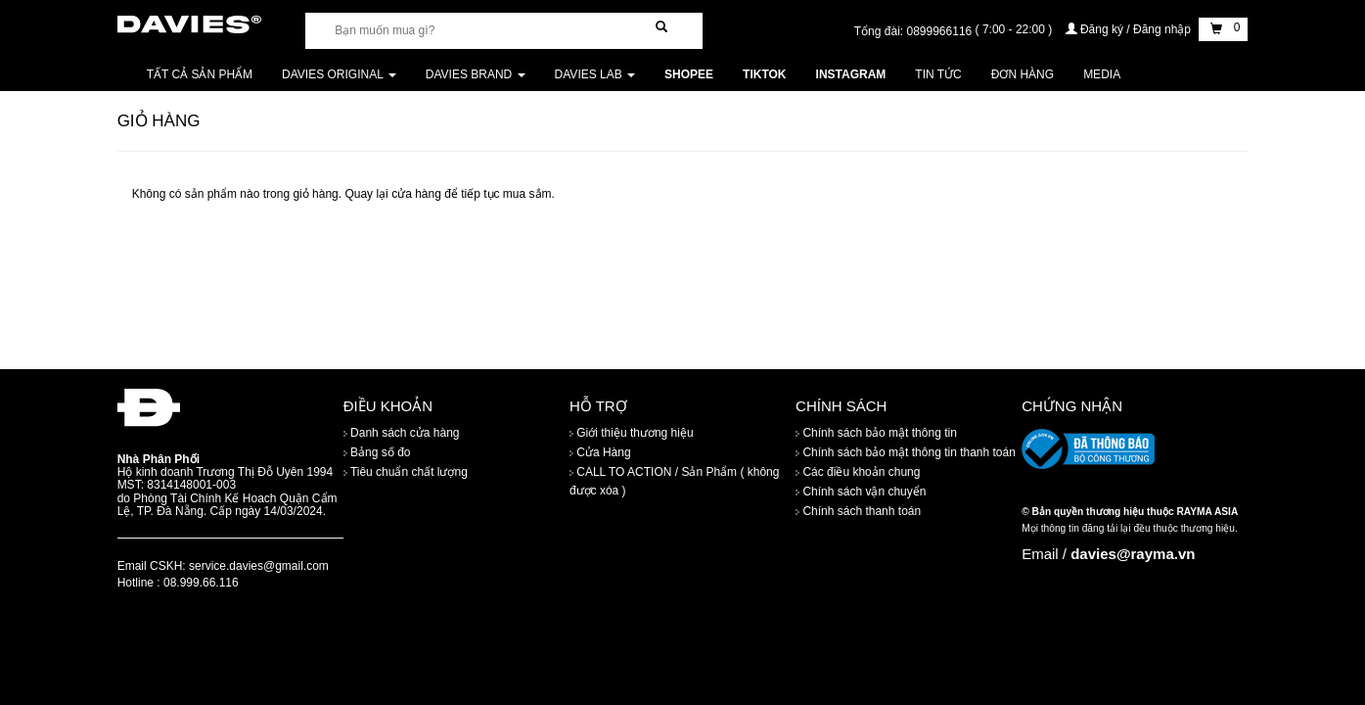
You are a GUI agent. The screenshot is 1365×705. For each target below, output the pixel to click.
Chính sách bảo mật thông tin (876, 434)
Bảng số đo (377, 453)
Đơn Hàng (1022, 74)
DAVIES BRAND (475, 74)
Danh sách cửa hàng (401, 434)
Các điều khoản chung (858, 473)
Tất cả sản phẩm (199, 74)
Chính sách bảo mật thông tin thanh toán (906, 453)
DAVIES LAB (595, 74)
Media (1101, 74)
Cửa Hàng (600, 453)
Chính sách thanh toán (858, 512)
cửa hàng (416, 194)
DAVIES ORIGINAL (339, 74)
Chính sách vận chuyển (861, 492)
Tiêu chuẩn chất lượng (405, 473)
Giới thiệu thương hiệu (631, 434)
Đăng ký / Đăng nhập (1130, 29)
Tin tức (938, 74)
